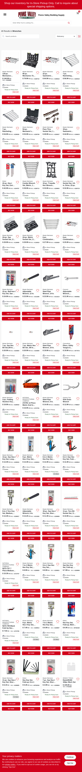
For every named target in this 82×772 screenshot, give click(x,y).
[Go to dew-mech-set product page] (71, 684)
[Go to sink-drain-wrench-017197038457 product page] (71, 404)
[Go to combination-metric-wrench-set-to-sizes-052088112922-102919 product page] (71, 240)
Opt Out (70, 763)
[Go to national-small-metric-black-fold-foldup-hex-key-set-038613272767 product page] (11, 627)
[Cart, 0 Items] (78, 13)
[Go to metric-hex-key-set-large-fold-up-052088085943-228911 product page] (51, 460)
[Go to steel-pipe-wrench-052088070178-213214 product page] (51, 294)
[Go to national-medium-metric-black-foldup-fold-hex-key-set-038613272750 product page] (11, 570)
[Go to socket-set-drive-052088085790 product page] (71, 132)
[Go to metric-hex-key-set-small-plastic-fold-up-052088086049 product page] (31, 570)
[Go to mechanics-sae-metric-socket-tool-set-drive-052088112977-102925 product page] (11, 77)
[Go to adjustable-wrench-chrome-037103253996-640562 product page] (71, 294)
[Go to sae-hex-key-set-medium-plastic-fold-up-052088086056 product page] (51, 570)
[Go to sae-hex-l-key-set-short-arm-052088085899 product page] (51, 684)
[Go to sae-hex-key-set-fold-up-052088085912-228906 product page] (71, 570)
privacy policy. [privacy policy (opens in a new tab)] (10, 764)
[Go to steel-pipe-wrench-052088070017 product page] (51, 404)
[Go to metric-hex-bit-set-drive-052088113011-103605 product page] (31, 348)
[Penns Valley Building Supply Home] (27, 15)
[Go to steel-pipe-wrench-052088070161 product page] (51, 348)
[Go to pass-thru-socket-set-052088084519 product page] (51, 132)
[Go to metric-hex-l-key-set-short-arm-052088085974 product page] (31, 627)
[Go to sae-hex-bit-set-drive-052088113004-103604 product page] (11, 348)
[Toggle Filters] (79, 36)
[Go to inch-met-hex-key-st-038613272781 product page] (31, 404)
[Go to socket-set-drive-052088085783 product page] (71, 186)
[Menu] (5, 14)
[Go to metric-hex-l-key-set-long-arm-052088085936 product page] (31, 460)
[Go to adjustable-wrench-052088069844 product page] (31, 514)
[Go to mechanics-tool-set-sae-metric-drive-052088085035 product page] (31, 132)
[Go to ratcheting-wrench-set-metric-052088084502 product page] (11, 132)
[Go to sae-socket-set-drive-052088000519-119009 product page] (11, 240)
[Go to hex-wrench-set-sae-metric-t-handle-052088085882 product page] (51, 186)
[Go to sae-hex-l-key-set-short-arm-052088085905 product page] (11, 684)
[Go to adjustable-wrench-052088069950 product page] (31, 294)
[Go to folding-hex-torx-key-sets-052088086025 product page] (11, 404)
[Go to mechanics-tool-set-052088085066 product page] (31, 77)
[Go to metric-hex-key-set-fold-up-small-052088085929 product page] (51, 627)
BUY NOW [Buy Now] (11, 102)
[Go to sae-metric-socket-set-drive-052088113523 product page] (51, 77)
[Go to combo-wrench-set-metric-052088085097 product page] (31, 186)
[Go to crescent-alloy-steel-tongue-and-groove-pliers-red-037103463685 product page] (71, 348)
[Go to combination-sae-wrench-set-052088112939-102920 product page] (51, 240)
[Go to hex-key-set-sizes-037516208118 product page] (31, 684)
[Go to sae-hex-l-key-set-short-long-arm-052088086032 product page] (51, 514)
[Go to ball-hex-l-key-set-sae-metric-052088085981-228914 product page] (11, 294)
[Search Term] (41, 23)
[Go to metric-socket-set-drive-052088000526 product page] (31, 240)
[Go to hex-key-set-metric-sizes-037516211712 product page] (71, 627)
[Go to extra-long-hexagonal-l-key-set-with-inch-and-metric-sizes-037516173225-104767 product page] (11, 186)
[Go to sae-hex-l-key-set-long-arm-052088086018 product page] (11, 460)
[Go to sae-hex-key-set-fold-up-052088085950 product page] (71, 460)
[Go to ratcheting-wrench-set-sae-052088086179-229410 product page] (71, 77)
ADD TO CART (11, 97)
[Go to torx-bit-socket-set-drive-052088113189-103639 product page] (71, 514)
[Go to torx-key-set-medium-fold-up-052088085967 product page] (11, 514)
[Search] (68, 22)
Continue (70, 757)
